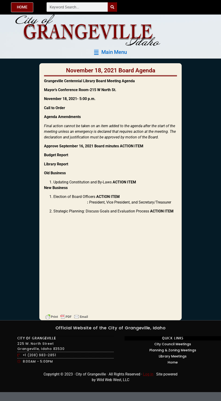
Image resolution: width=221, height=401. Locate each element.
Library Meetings (173, 356)
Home (173, 362)
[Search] (112, 7)
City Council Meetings (172, 344)
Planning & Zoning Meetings (172, 350)
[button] (110, 52)
